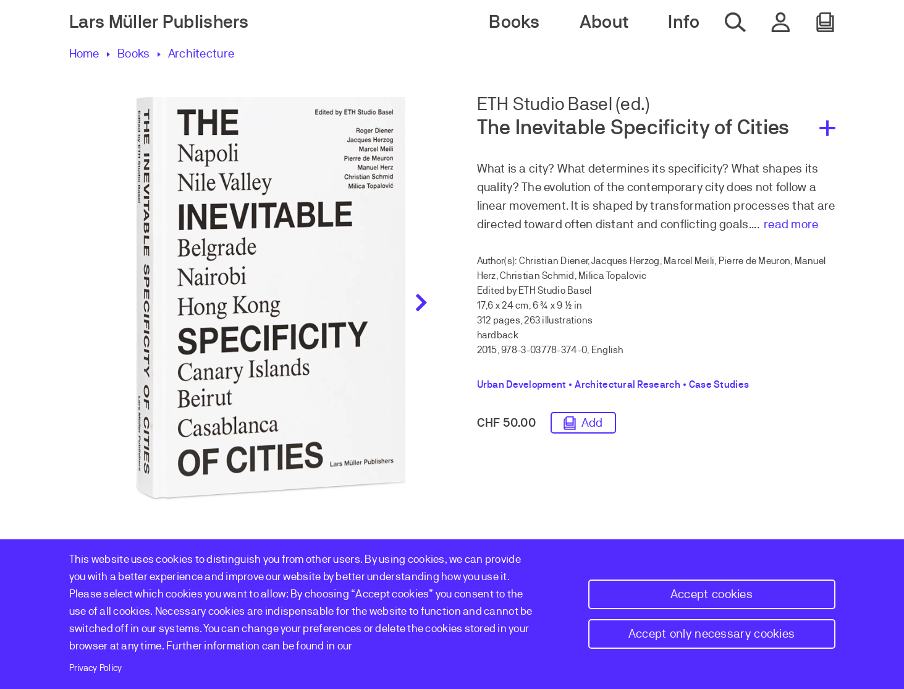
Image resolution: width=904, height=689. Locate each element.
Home (84, 53)
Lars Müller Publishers (159, 22)
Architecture (201, 53)
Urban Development (522, 384)
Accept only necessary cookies (711, 634)
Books (133, 53)
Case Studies (719, 384)
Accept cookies (711, 594)
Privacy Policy (95, 668)
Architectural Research (627, 384)
